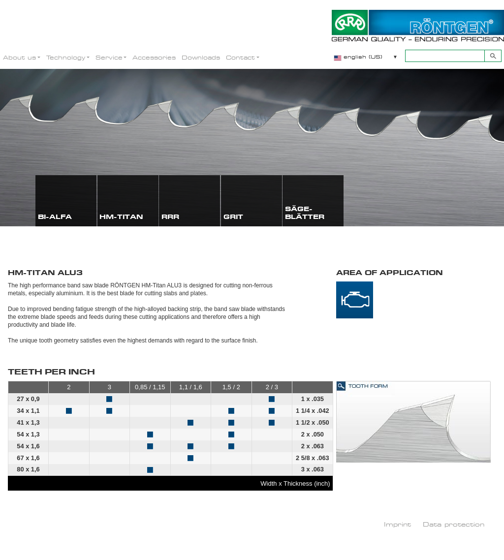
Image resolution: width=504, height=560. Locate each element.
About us (19, 57)
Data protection (453, 524)
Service (109, 57)
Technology (65, 57)
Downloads (201, 57)
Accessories (154, 57)
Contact (240, 57)
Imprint (397, 524)
